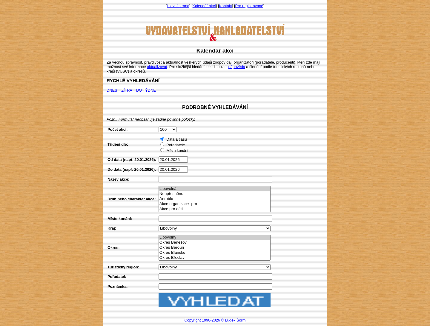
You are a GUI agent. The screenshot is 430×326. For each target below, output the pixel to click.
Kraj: (112, 228)
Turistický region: (123, 267)
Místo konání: (120, 218)
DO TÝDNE (146, 90)
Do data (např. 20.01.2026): (132, 169)
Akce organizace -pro (214, 204)
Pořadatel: (117, 276)
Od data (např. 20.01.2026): (132, 159)
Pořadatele (172, 145)
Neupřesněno (214, 193)
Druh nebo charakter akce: (132, 199)
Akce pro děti (214, 209)
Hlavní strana (178, 6)
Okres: (114, 247)
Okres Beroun (214, 247)
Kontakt (225, 6)
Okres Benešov (214, 242)
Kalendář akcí (204, 6)
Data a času (173, 139)
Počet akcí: (118, 129)
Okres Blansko (214, 252)
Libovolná (214, 188)
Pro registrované (249, 6)
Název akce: (118, 179)
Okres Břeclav (214, 257)
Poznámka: (118, 286)
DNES (112, 90)
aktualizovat (157, 66)
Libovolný (214, 237)
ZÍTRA (126, 90)
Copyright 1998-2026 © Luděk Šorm (214, 320)
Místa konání (174, 150)
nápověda (236, 66)
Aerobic (214, 199)
